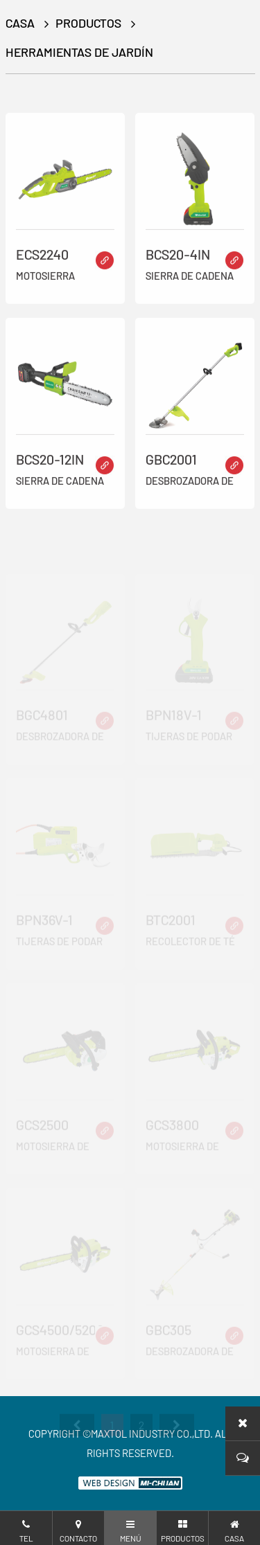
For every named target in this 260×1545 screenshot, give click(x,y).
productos (88, 22)
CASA (20, 22)
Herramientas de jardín (79, 52)
